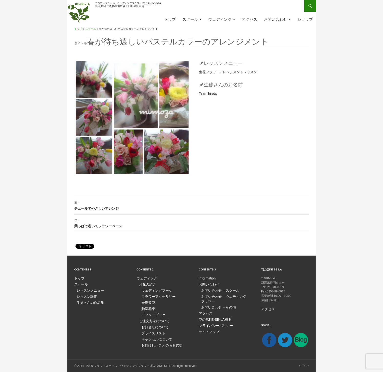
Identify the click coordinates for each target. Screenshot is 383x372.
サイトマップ (207, 329)
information (206, 278)
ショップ (305, 19)
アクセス (249, 19)
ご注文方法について (152, 319)
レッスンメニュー (88, 290)
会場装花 (147, 301)
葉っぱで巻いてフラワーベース (191, 222)
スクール (190, 19)
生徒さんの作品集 (88, 301)
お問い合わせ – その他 (216, 306)
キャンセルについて (154, 337)
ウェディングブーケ (154, 290)
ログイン (304, 365)
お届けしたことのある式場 (159, 342)
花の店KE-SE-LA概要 (213, 318)
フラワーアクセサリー (156, 296)
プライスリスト (151, 331)
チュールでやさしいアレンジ (191, 205)
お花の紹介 (146, 284)
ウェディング (220, 19)
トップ (170, 19)
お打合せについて (153, 325)
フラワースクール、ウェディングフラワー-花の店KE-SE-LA (133, 365)
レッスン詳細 (85, 296)
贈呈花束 (147, 307)
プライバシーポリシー (213, 323)
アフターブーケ (151, 313)
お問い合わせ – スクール (217, 290)
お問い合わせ (275, 19)
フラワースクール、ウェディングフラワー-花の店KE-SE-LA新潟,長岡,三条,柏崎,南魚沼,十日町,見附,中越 (128, 5)
